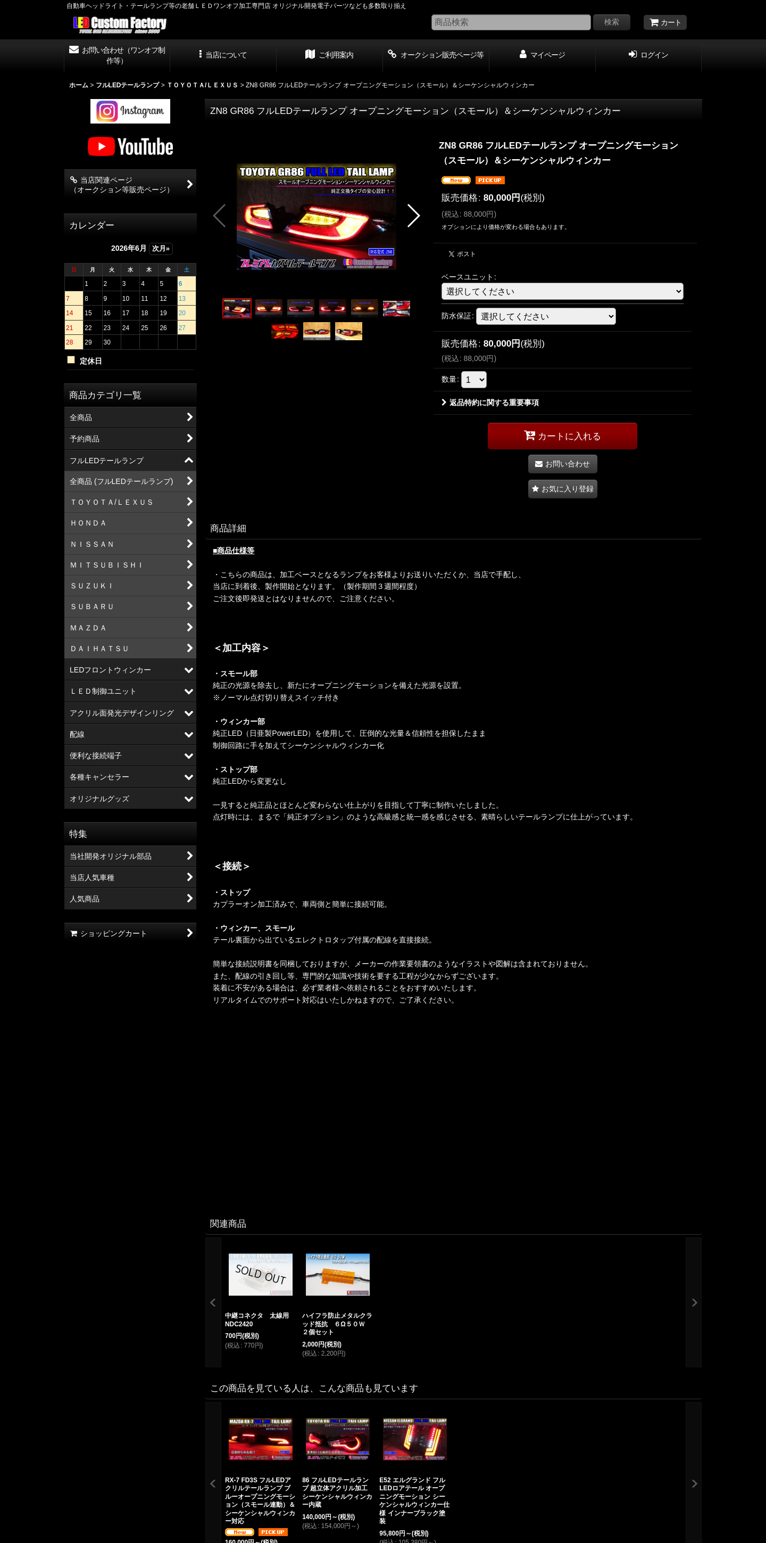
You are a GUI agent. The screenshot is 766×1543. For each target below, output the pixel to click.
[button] (223, 55)
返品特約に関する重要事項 (490, 402)
